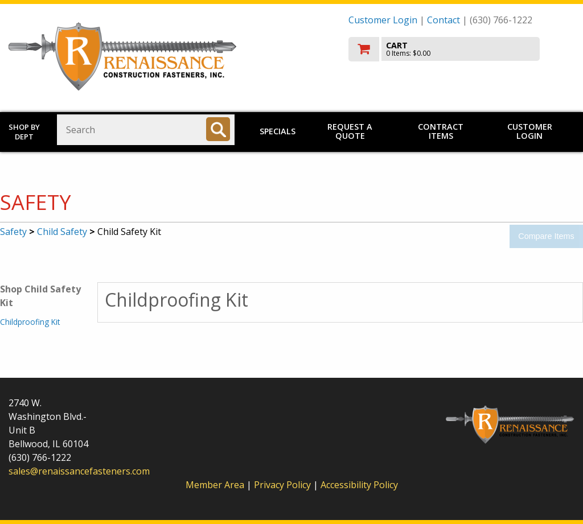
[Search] (218, 129)
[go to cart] (461, 49)
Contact (443, 20)
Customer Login (382, 20)
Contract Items (440, 131)
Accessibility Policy (359, 484)
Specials (277, 131)
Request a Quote (349, 131)
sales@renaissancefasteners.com (79, 471)
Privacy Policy (283, 484)
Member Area (215, 484)
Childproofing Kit (30, 321)
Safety (13, 231)
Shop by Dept (24, 132)
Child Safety (62, 231)
